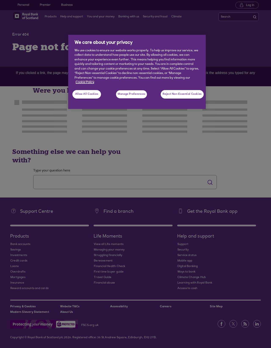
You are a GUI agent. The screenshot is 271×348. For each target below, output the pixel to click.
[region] (137, 72)
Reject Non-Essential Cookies (182, 94)
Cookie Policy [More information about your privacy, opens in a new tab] (85, 82)
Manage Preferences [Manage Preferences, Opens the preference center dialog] (131, 94)
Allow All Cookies (86, 94)
